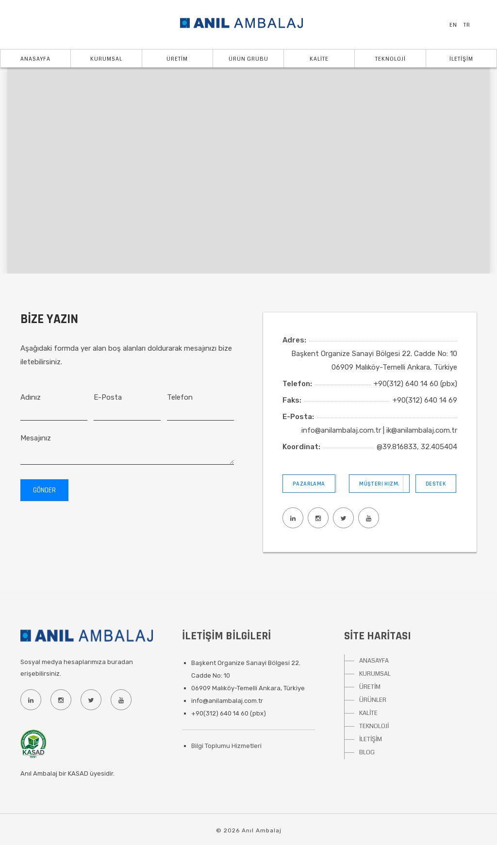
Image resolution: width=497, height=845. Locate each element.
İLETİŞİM (461, 59)
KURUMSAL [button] (106, 59)
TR (467, 25)
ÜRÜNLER (372, 700)
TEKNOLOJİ (390, 59)
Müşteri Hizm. (379, 484)
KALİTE (319, 59)
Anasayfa (35, 59)
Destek (436, 484)
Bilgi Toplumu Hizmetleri (226, 745)
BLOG (367, 752)
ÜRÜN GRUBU (248, 59)
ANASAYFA (374, 660)
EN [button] (453, 25)
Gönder (44, 490)
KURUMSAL (375, 673)
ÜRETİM (177, 59)
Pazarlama (309, 484)
